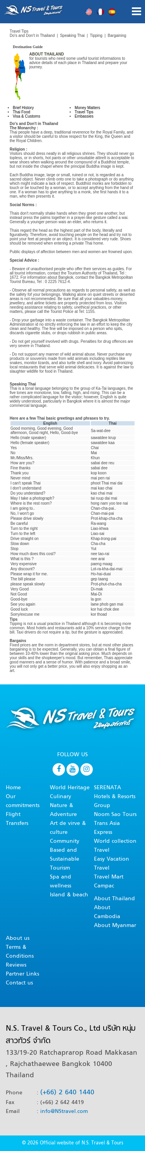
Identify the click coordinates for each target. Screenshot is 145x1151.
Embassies (84, 116)
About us (17, 938)
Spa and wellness (60, 882)
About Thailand (114, 898)
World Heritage (70, 787)
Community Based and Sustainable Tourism (64, 855)
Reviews (16, 965)
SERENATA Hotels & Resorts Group (114, 796)
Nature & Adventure (63, 810)
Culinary (60, 796)
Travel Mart (108, 877)
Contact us (19, 983)
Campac (104, 886)
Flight (13, 814)
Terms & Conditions (20, 952)
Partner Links (22, 974)
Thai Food (21, 112)
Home (13, 787)
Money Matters (87, 108)
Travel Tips (84, 112)
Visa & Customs (26, 116)
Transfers (17, 823)
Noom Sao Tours (115, 814)
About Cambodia (107, 912)
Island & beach (69, 895)
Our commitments (22, 801)
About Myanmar (115, 925)
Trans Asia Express (107, 828)
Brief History (23, 108)
